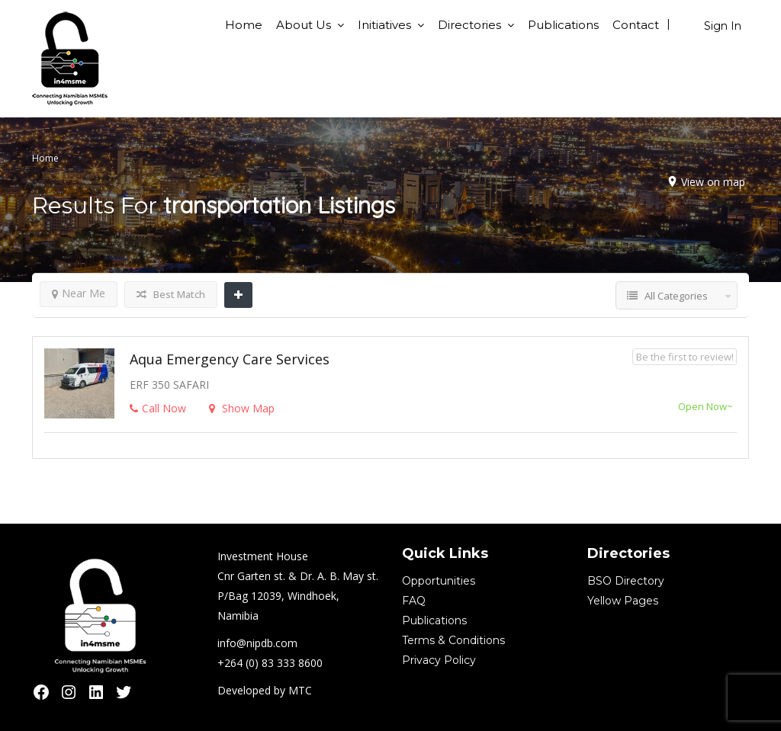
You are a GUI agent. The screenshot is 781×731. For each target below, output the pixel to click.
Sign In (722, 26)
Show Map (242, 408)
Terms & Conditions (453, 640)
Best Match (171, 294)
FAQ (414, 601)
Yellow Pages (622, 601)
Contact (635, 25)
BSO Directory (625, 581)
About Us (303, 25)
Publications (563, 25)
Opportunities (438, 581)
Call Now (158, 408)
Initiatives (384, 25)
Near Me (78, 293)
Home (243, 25)
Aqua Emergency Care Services (229, 359)
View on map (713, 182)
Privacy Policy (439, 660)
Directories (469, 25)
